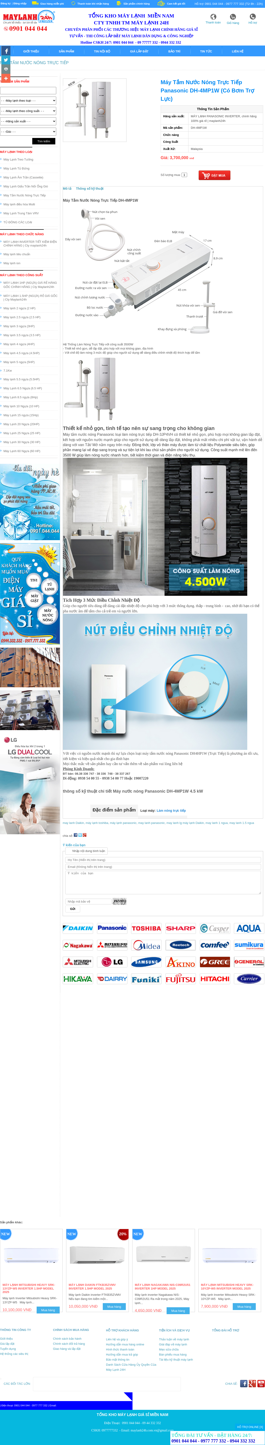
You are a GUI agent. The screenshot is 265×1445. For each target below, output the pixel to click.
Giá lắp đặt (139, 51)
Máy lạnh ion (11, 263)
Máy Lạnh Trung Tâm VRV (21, 213)
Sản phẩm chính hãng (137, 3)
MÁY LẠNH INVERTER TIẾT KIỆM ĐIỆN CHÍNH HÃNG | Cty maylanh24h (30, 243)
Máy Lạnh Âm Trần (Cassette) (23, 177)
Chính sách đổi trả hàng (69, 1343)
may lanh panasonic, (152, 823)
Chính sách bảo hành (67, 1338)
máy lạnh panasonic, (124, 823)
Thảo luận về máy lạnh (174, 1339)
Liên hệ (237, 51)
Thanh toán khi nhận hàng (93, 3)
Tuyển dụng (8, 1348)
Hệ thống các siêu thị (14, 1354)
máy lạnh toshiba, (98, 823)
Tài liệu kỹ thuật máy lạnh (176, 1359)
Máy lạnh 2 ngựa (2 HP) (19, 308)
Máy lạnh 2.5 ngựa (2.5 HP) (22, 317)
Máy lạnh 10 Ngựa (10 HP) (21, 406)
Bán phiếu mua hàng (173, 1354)
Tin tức (206, 51)
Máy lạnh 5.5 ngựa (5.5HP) (21, 379)
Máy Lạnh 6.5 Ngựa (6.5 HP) (22, 388)
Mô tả (67, 188)
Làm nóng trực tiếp (171, 810)
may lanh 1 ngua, (217, 823)
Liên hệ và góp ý (117, 1339)
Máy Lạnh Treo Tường (18, 159)
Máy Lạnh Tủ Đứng (16, 168)
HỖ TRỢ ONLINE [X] (250, 1427)
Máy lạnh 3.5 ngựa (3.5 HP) (22, 335)
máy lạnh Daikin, (194, 823)
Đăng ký (6, 3)
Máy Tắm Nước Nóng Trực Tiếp (34, 62)
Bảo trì (174, 51)
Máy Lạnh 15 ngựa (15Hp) (21, 415)
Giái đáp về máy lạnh (173, 1344)
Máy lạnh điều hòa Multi (19, 204)
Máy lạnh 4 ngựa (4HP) (19, 344)
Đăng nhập (19, 3)
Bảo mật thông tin (117, 1359)
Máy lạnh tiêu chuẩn (16, 254)
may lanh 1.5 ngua (241, 823)
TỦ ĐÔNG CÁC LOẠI (17, 222)
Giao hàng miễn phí (52, 3)
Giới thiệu (31, 51)
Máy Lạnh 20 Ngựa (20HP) (21, 424)
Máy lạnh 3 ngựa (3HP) (19, 326)
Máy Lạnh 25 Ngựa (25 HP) (21, 433)
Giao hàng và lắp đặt (67, 1348)
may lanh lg (174, 823)
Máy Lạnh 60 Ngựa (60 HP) (21, 451)
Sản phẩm (66, 51)
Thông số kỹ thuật (89, 188)
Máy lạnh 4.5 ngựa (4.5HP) (21, 353)
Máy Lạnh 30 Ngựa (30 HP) (21, 442)
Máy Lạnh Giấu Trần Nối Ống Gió (25, 186)
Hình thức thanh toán (120, 1349)
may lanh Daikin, (74, 823)
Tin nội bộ (102, 51)
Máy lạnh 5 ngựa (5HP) (19, 362)
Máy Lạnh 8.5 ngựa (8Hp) (20, 397)
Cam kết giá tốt (176, 3)
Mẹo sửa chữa (169, 1349)
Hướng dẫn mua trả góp (122, 1354)
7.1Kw (7, 370)
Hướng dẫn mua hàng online (125, 1344)
